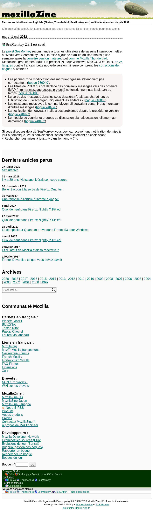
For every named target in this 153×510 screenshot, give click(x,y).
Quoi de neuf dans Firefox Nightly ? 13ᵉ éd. (31, 240)
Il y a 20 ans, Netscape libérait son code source (34, 179)
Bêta (11, 474)
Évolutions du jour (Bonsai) (20, 443)
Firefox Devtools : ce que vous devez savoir (32, 259)
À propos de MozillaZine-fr (20, 425)
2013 (62, 278)
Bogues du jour (12, 457)
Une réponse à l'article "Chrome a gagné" (30, 199)
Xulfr (5, 370)
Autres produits (12, 414)
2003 (7, 282)
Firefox (12, 480)
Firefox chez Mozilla (15, 360)
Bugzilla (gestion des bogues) (22, 447)
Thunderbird (27, 480)
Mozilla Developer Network (20, 436)
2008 (109, 278)
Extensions (9, 367)
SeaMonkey (44, 480)
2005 (137, 278)
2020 (5, 278)
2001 (26, 282)
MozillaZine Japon (14, 400)
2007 (118, 278)
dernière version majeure (43, 58)
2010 (90, 278)
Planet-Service (84, 504)
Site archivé (10, 170)
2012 (71, 278)
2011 (81, 278)
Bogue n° (9, 464)
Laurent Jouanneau (15, 335)
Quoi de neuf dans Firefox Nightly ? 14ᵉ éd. (31, 220)
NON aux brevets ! (15, 382)
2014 (52, 278)
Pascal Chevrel (12, 331)
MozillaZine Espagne (16, 404)
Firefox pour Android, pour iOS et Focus (40, 474)
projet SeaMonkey (18, 51)
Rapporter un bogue (16, 450)
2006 (128, 278)
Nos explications (80, 491)
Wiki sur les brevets (15, 385)
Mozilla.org (9, 346)
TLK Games (102, 504)
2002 (16, 282)
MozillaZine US (12, 397)
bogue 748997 (19, 114)
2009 (100, 278)
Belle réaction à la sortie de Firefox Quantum (33, 189)
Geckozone (14, 485)
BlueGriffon (61, 491)
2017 (24, 278)
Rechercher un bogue (17, 454)
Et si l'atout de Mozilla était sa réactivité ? (30, 250)
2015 (43, 278)
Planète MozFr (12, 321)
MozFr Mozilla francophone (20, 349)
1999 (44, 282)
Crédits (7, 418)
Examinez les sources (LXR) (21, 440)
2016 (33, 278)
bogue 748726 (46, 107)
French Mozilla (12, 356)
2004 (147, 278)
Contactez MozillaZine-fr (19, 421)
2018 (14, 278)
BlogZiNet (9, 324)
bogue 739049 (38, 82)
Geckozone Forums (15, 353)
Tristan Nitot (10, 328)
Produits (7, 411)
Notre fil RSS (15, 407)
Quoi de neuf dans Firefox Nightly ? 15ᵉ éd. (31, 209)
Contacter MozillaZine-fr (76, 508)
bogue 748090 (28, 93)
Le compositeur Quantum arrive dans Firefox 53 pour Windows (45, 229)
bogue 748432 (35, 121)
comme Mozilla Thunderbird (88, 58)
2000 (35, 282)
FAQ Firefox (10, 363)
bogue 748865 (95, 100)
